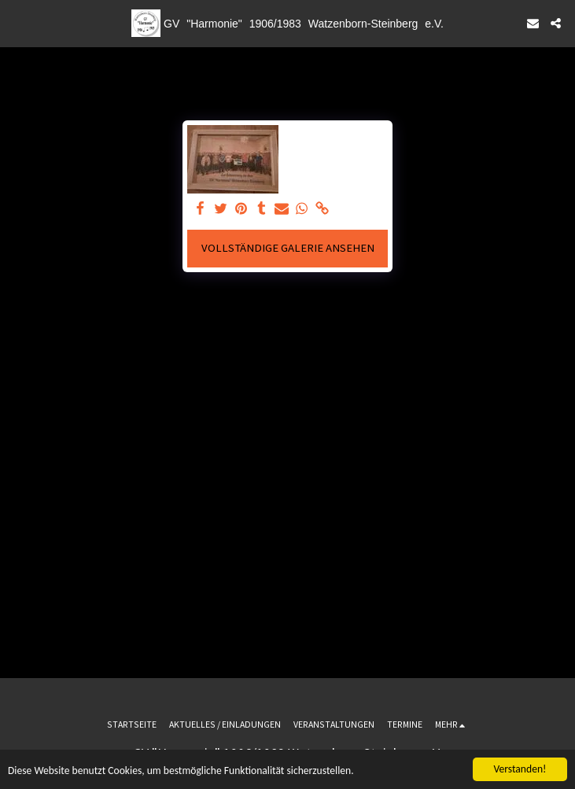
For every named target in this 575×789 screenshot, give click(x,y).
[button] (17, 22)
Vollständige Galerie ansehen (287, 248)
